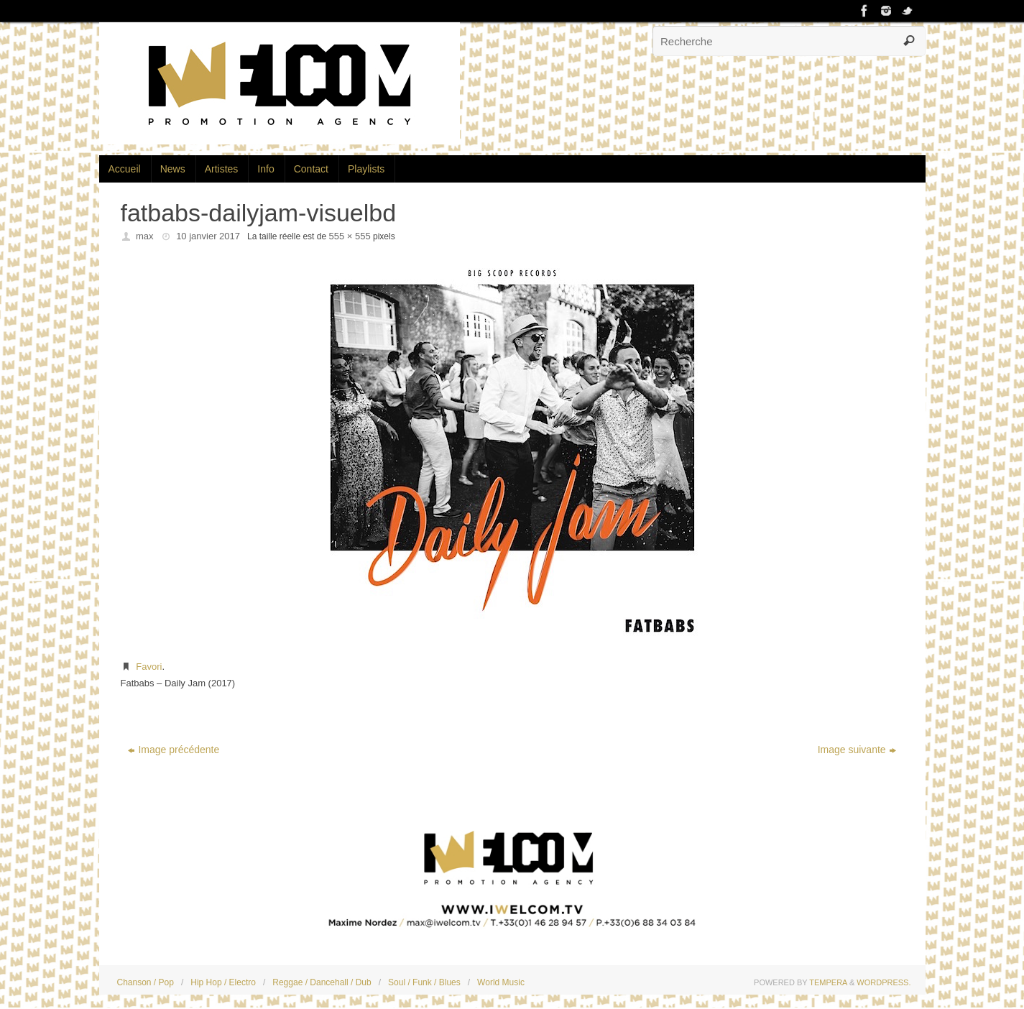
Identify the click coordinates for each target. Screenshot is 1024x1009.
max (145, 236)
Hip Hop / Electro (223, 982)
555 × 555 (349, 236)
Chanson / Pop (145, 982)
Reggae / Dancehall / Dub (321, 982)
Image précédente (173, 749)
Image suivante (857, 749)
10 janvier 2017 (208, 236)
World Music (501, 982)
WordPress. (883, 982)
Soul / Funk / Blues (424, 982)
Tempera (828, 982)
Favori (149, 666)
